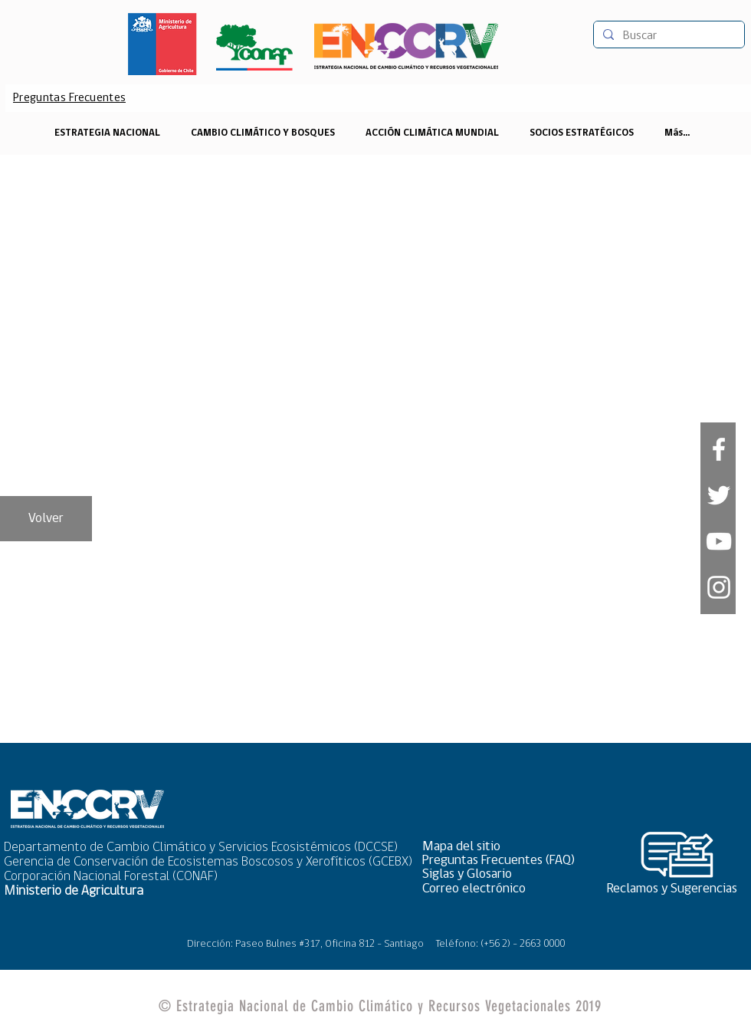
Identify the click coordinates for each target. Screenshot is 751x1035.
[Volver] (46, 518)
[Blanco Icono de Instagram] (718, 587)
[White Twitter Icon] (718, 495)
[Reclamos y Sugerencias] (677, 889)
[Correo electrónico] (503, 889)
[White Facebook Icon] (718, 449)
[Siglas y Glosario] (503, 874)
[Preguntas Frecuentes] (69, 98)
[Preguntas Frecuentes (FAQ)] (503, 860)
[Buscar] (667, 36)
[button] (503, 846)
